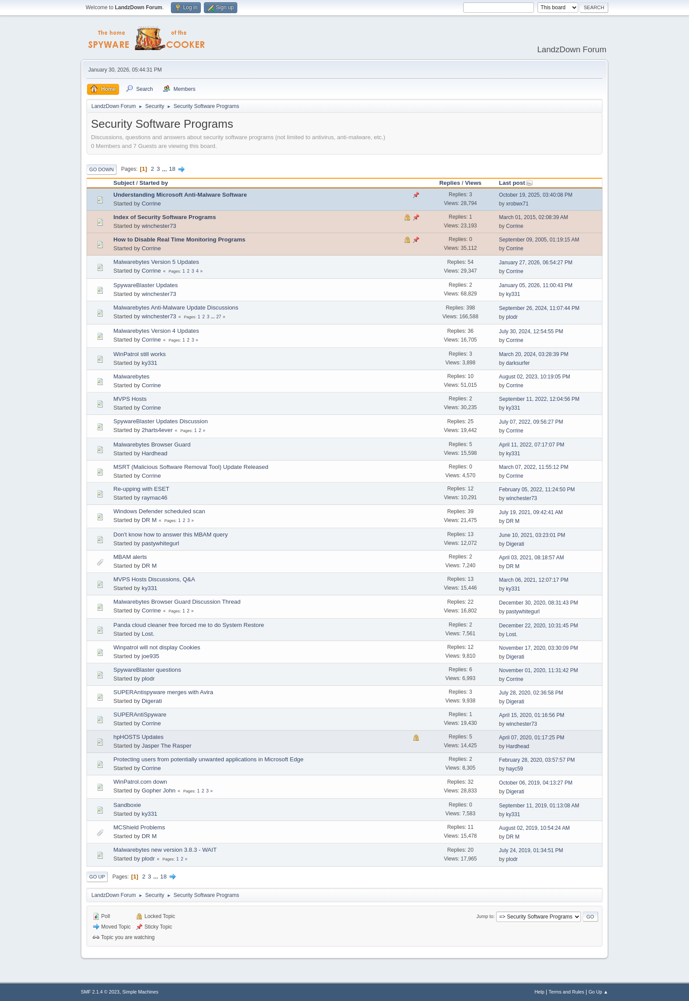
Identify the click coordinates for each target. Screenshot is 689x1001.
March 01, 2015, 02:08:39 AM (533, 217)
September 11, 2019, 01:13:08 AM (539, 806)
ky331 (513, 294)
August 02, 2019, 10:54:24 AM (534, 828)
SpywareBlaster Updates (145, 285)
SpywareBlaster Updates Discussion (160, 421)
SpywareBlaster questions (147, 669)
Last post (516, 183)
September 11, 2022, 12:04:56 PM (539, 399)
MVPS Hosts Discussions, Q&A (154, 579)
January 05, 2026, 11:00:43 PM (536, 285)
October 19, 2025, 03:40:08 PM (536, 195)
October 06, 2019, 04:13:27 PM (536, 783)
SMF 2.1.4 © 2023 (100, 991)
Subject (123, 183)
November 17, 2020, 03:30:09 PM (538, 648)
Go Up (97, 876)
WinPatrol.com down (140, 781)
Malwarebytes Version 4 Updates (156, 331)
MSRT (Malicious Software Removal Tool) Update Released (190, 467)
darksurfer (518, 363)
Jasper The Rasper (166, 745)
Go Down (101, 169)
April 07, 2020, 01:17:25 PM (532, 738)
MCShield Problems (139, 827)
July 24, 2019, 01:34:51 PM (531, 850)
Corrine (151, 203)
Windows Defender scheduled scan (159, 511)
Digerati (515, 544)
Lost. (147, 633)
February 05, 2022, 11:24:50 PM (537, 489)
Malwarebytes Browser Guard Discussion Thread (176, 601)
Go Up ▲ (598, 991)
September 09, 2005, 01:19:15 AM (539, 240)
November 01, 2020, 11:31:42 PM (538, 670)
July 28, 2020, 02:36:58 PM (531, 693)
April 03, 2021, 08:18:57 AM (531, 558)
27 (218, 316)
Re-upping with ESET (141, 489)
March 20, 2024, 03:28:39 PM (534, 354)
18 (172, 169)
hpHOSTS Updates (138, 737)
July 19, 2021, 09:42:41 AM (531, 512)
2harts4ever (156, 430)
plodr (512, 317)
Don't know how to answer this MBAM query (170, 534)
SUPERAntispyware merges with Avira (163, 692)
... (165, 169)
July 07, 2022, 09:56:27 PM (531, 422)
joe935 (150, 656)
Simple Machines (140, 991)
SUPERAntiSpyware (140, 714)
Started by (153, 183)
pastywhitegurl (160, 543)
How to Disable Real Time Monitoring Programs (179, 239)
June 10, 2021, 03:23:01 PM (532, 535)
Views (473, 183)
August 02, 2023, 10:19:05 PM (534, 377)
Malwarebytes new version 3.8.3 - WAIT (165, 849)
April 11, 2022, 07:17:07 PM (532, 445)
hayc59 (514, 769)
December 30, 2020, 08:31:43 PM (538, 603)
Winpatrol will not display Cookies (156, 647)
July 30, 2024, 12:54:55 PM (531, 331)
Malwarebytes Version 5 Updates (156, 262)
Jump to (484, 916)
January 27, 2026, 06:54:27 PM (536, 262)
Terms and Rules (566, 991)
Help (539, 991)
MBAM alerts (130, 557)
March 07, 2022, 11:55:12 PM (534, 467)
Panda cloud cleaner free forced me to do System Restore (188, 625)
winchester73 (158, 226)
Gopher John (158, 790)
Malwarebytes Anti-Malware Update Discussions (175, 307)
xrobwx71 (517, 204)
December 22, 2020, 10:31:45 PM (538, 626)
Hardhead (154, 453)
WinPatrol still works (139, 354)
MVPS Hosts (130, 399)
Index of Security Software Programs (164, 217)
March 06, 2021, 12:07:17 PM (534, 580)
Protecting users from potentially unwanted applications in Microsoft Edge (208, 759)
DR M (148, 520)
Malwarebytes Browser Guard (152, 444)
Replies (449, 183)
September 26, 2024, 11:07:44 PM (539, 308)
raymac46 (154, 497)
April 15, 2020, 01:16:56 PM (532, 715)
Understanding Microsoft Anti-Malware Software (180, 194)
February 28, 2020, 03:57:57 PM (537, 760)
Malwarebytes (131, 376)
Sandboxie (127, 805)
